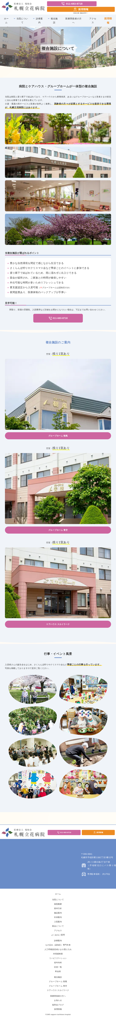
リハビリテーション (58, 958)
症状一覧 (58, 967)
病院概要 (58, 904)
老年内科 (58, 962)
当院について (22, 20)
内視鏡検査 (58, 954)
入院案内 (58, 922)
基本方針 (58, 908)
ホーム (6, 20)
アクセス (92, 20)
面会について (58, 926)
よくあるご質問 (58, 935)
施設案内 (58, 913)
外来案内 (58, 917)
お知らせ (58, 1000)
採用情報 (81, 9)
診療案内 (39, 20)
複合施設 (54, 20)
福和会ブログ (58, 1005)
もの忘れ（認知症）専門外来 (58, 945)
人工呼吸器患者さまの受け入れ (58, 949)
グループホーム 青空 (58, 986)
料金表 (58, 971)
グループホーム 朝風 (58, 981)
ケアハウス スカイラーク (58, 990)
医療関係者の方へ (73, 20)
